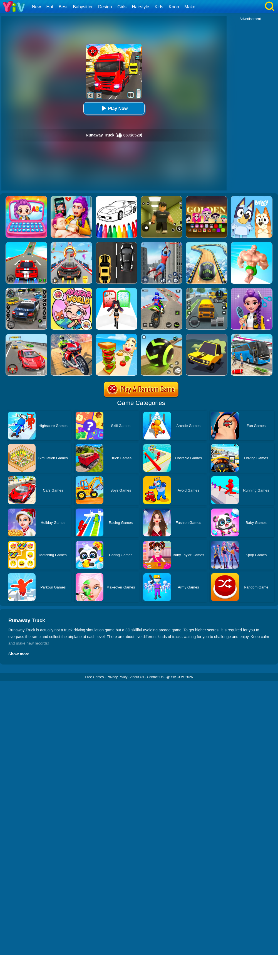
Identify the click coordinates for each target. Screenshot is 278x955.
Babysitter (83, 6)
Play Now (114, 108)
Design (105, 6)
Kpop (174, 6)
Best (63, 6)
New (36, 6)
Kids (159, 6)
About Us (137, 677)
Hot (49, 6)
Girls (121, 6)
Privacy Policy (117, 677)
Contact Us (155, 677)
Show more (18, 654)
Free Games (94, 677)
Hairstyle (140, 6)
